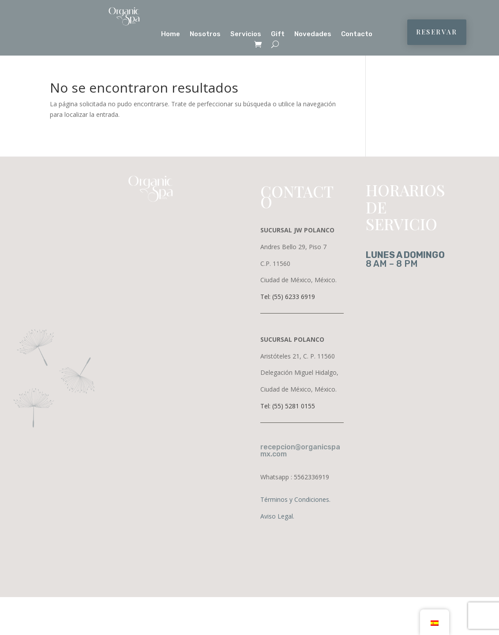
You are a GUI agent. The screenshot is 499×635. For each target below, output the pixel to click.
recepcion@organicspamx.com (300, 450)
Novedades (312, 34)
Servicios (245, 34)
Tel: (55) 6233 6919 (287, 296)
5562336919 (311, 477)
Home (170, 34)
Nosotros (205, 34)
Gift (278, 34)
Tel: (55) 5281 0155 (287, 406)
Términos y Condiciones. (295, 499)
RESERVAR (437, 31)
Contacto (356, 34)
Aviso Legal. (277, 516)
